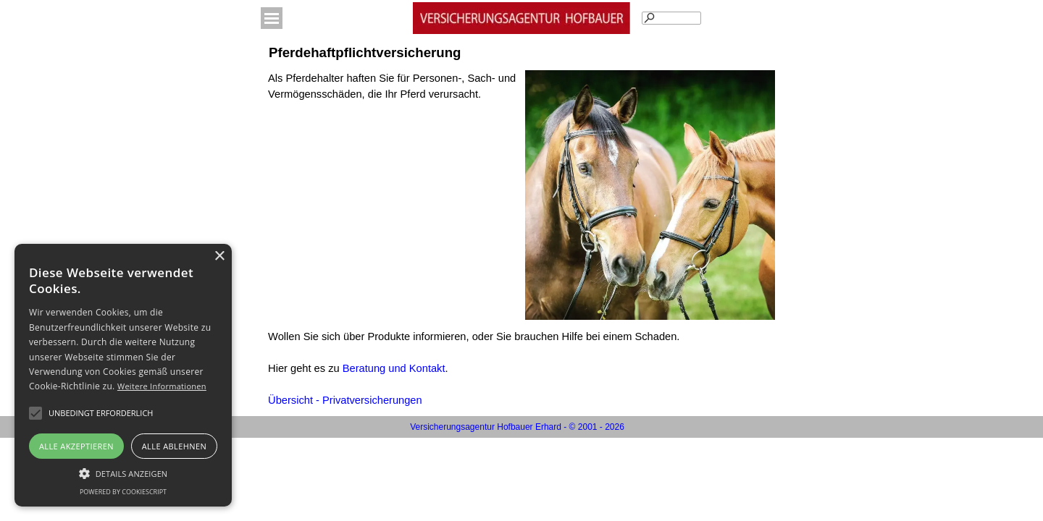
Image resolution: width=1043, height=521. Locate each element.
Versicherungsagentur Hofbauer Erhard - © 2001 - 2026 (517, 427)
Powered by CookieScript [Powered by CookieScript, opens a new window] (123, 491)
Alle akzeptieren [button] (76, 446)
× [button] (219, 256)
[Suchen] (671, 18)
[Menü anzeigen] (271, 18)
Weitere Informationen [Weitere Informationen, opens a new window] (161, 386)
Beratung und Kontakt (394, 368)
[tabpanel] (393, 94)
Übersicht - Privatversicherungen (345, 400)
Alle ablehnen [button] (174, 446)
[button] (101, 413)
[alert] (123, 375)
